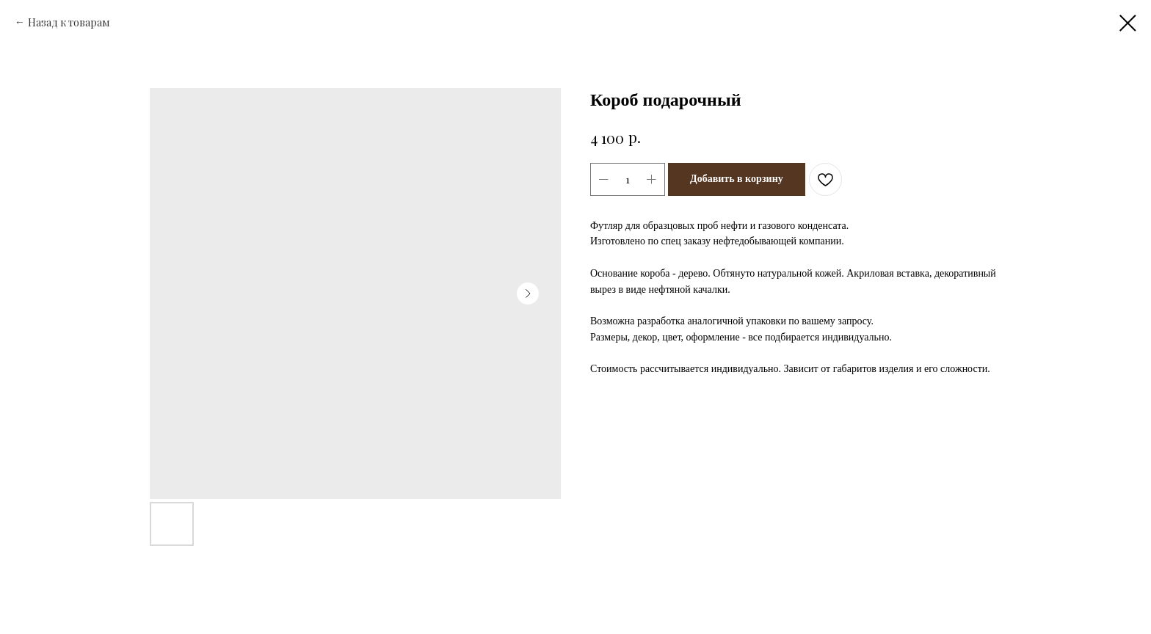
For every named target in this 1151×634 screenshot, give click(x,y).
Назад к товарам (69, 22)
